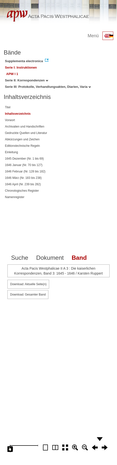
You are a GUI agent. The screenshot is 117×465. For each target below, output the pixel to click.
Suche (19, 257)
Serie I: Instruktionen (21, 67)
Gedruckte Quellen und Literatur (26, 133)
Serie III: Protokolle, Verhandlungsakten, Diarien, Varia (48, 87)
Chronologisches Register (22, 190)
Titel (7, 107)
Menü (93, 35)
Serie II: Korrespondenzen (26, 80)
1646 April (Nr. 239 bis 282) (23, 184)
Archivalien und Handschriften (24, 126)
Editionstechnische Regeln (22, 146)
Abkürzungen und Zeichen (22, 139)
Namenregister (14, 197)
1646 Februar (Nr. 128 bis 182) (25, 171)
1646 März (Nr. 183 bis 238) (23, 178)
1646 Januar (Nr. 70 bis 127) (23, 165)
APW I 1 (12, 74)
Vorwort (10, 120)
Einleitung (11, 152)
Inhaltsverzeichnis (18, 113)
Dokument (50, 257)
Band (79, 257)
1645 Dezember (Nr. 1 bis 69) (24, 158)
